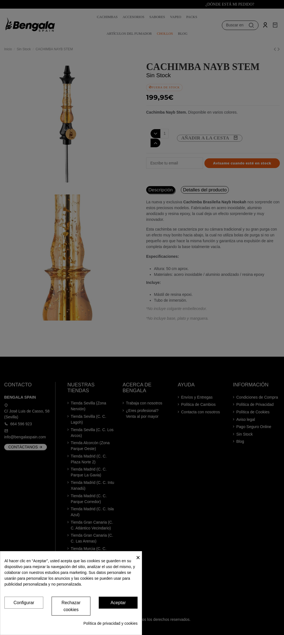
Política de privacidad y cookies (110, 623)
